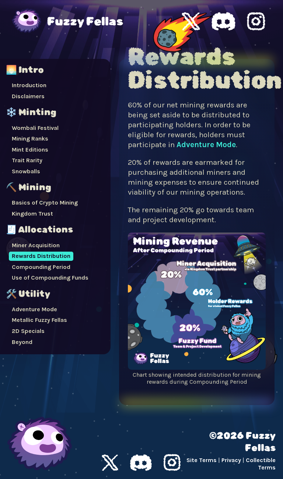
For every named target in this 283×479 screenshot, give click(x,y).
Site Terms (201, 460)
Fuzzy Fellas (85, 21)
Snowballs (26, 171)
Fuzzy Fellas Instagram (256, 21)
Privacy (231, 460)
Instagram (172, 462)
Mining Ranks (30, 138)
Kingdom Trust (32, 213)
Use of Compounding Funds (50, 277)
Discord (141, 462)
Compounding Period (41, 266)
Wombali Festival (35, 127)
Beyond (22, 341)
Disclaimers (28, 96)
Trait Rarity (27, 160)
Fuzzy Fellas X (191, 21)
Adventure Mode (34, 309)
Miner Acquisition (36, 245)
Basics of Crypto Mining (45, 202)
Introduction (29, 85)
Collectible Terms (261, 464)
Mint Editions (30, 149)
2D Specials (28, 330)
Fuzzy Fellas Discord (223, 21)
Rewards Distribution (41, 255)
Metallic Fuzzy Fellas (39, 319)
